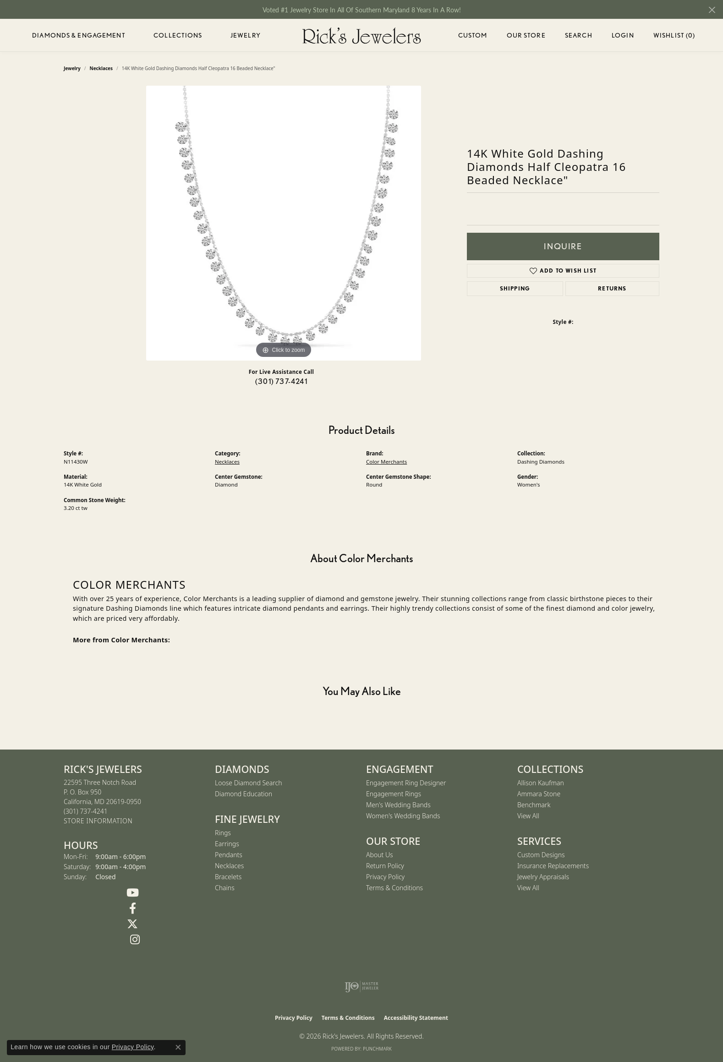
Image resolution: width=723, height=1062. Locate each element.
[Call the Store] (86, 811)
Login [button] (623, 37)
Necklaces (227, 461)
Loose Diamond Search (248, 782)
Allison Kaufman (540, 782)
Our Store (526, 35)
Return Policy (385, 865)
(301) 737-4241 (281, 381)
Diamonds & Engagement (79, 35)
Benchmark (533, 804)
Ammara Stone (538, 793)
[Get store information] (98, 821)
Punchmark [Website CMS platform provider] (377, 1049)
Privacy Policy (385, 876)
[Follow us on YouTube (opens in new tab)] (132, 892)
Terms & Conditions (394, 887)
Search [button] (578, 35)
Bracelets (228, 876)
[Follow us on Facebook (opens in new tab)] (132, 908)
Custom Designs (541, 854)
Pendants (228, 854)
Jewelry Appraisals (543, 876)
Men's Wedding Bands (398, 804)
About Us (379, 854)
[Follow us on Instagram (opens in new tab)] (135, 939)
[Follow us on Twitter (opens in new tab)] (132, 924)
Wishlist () (674, 37)
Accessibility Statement (416, 1018)
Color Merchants (386, 461)
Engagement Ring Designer (406, 782)
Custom (472, 35)
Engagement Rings (393, 793)
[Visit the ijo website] (362, 986)
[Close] (712, 10)
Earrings (227, 843)
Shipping (515, 288)
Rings (223, 832)
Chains (225, 887)
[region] (283, 223)
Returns (612, 288)
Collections (177, 35)
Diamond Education (243, 793)
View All (528, 815)
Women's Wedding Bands (403, 815)
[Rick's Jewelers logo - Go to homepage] (361, 35)
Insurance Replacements (553, 865)
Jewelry (245, 35)
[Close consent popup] (178, 1047)
